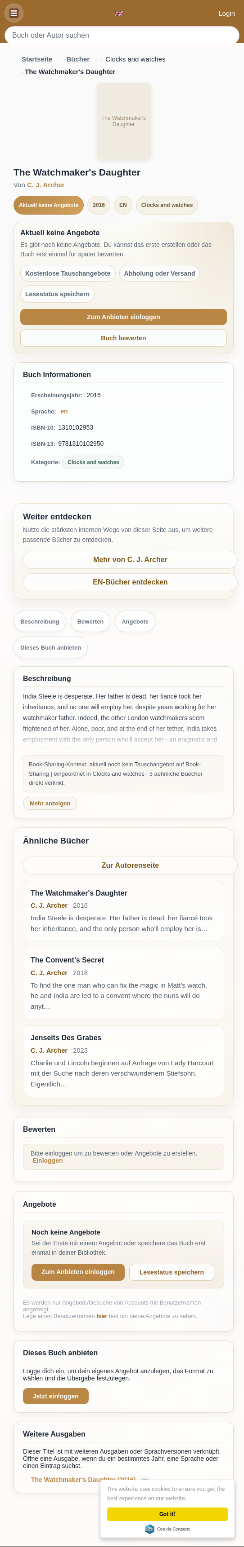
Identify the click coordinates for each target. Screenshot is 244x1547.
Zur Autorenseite (130, 865)
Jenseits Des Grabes (66, 1038)
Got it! (168, 1514)
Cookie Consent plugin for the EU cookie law (167, 1529)
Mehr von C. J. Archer (130, 559)
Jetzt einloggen (56, 1396)
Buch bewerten (123, 338)
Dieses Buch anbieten (50, 647)
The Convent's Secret (67, 960)
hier (101, 1316)
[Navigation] (14, 13)
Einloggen (47, 1160)
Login (226, 13)
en (64, 411)
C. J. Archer (46, 185)
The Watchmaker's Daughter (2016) (84, 1479)
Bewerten (90, 621)
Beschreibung (39, 621)
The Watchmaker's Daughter (79, 893)
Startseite (37, 59)
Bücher (78, 59)
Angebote (135, 621)
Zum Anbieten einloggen (123, 317)
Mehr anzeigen (50, 803)
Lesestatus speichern (172, 1272)
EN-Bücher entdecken (130, 582)
